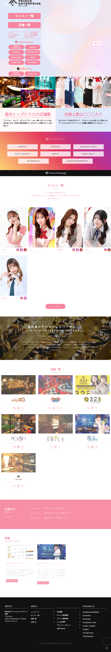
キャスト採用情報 (31, 33)
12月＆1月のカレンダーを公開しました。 (58, 513)
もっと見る (55, 306)
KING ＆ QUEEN (22, 154)
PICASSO (16, 52)
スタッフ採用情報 (31, 35)
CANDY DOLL (16, 62)
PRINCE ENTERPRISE (16, 47)
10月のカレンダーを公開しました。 (56, 517)
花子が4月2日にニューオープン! (50, 563)
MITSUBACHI (32, 62)
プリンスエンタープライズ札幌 (21, 566)
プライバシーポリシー (64, 625)
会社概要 (11, 37)
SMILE (32, 57)
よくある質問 (13, 35)
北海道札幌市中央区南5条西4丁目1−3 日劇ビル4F (92, 442)
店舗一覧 (24, 25)
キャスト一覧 (24, 16)
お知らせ (11, 33)
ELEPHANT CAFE (32, 52)
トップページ (35, 612)
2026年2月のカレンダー (16, 563)
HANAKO (32, 47)
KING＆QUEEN (16, 57)
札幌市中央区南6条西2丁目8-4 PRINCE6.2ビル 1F (19, 442)
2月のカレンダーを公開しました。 (55, 508)
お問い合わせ (29, 37)
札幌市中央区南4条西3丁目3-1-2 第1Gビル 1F (18, 403)
